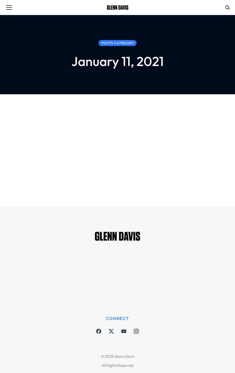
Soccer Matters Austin (110, 160)
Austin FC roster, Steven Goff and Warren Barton (140, 146)
